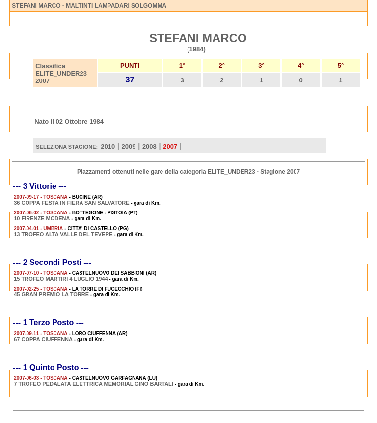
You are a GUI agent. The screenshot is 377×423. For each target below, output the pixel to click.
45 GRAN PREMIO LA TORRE (51, 294)
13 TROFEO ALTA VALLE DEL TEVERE (63, 234)
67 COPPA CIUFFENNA (43, 339)
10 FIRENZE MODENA (42, 218)
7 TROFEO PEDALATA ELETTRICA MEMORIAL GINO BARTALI (93, 384)
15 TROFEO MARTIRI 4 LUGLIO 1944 (61, 279)
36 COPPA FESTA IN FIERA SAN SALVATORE (71, 203)
